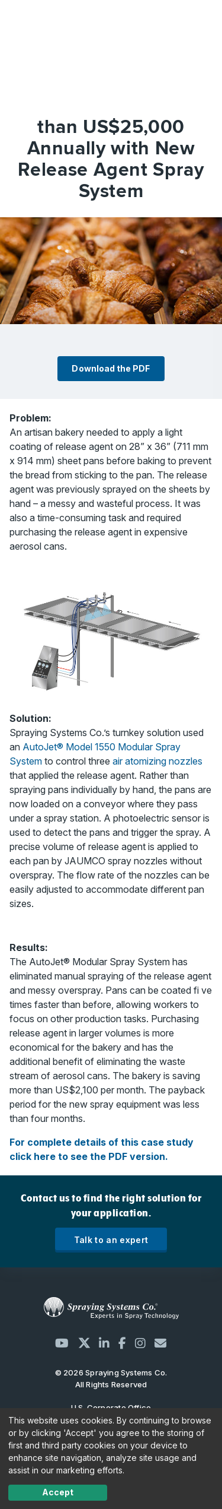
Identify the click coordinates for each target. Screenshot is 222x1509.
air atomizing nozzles (157, 761)
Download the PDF (111, 368)
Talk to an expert (111, 1240)
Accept (57, 1492)
